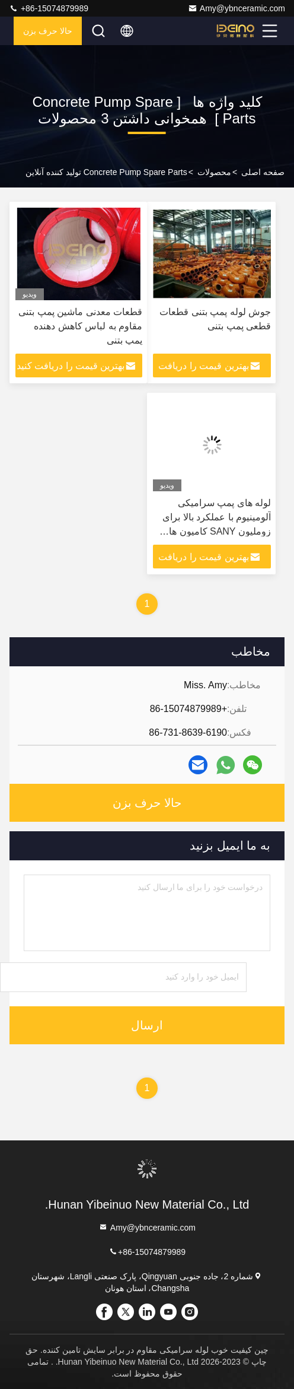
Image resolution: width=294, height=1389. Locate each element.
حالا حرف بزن (47, 31)
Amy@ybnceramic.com (236, 8)
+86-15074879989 (48, 8)
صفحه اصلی (263, 172)
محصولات (214, 172)
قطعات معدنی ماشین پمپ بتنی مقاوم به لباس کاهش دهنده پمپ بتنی (80, 326)
